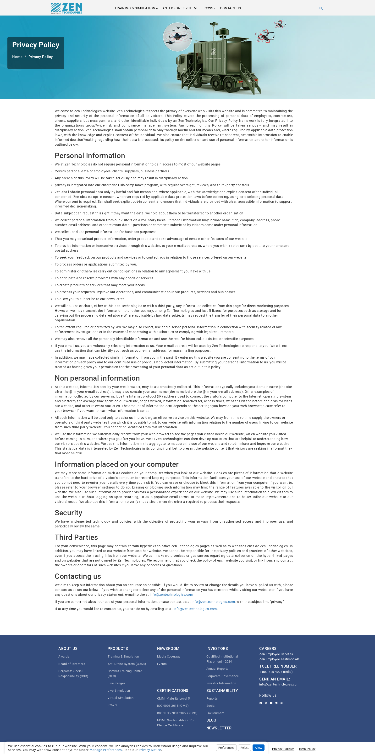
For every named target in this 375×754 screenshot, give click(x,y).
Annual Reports (217, 668)
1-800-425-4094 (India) (276, 672)
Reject (244, 748)
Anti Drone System (179, 8)
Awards (63, 656)
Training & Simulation (135, 8)
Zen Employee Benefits (276, 654)
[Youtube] (271, 703)
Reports (212, 698)
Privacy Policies (283, 749)
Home (17, 57)
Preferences (226, 748)
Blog (211, 720)
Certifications (172, 690)
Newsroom (168, 648)
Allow (258, 748)
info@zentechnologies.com (171, 594)
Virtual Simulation (120, 698)
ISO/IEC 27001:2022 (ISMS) (177, 713)
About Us (67, 648)
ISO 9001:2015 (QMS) (173, 705)
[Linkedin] (276, 703)
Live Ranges (117, 683)
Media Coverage (169, 656)
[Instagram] (281, 703)
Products (118, 648)
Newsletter (219, 728)
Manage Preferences (106, 750)
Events (162, 664)
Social (210, 705)
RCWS (208, 8)
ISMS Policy (307, 749)
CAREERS (268, 648)
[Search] (321, 8)
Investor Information (221, 683)
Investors (217, 648)
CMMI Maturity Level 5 (173, 698)
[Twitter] (266, 703)
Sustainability (222, 690)
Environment (215, 713)
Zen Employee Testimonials (279, 659)
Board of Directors (71, 664)
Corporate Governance (222, 676)
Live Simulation (119, 690)
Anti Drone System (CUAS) (127, 664)
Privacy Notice (150, 750)
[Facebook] (260, 703)
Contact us (230, 8)
